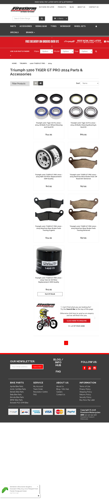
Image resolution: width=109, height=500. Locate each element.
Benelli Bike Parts (17, 392)
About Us (81, 7)
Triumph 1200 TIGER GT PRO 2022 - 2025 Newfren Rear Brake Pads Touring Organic (48, 228)
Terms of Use (85, 386)
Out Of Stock (50, 294)
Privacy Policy (85, 389)
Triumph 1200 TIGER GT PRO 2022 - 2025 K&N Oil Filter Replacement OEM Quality (48, 177)
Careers (59, 392)
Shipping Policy (86, 392)
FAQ (35, 395)
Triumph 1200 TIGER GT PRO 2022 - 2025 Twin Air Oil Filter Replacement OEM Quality (48, 280)
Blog (72, 7)
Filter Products (18, 84)
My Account (38, 386)
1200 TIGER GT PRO (37, 63)
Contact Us (94, 7)
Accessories (26, 26)
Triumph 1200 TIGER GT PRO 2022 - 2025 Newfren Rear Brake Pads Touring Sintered (83, 228)
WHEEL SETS (80, 26)
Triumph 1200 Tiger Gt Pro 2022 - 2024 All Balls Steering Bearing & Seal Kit (83, 125)
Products (62, 7)
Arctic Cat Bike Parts (18, 389)
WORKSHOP (65, 26)
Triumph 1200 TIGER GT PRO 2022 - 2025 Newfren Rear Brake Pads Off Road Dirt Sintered (83, 177)
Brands (30, 32)
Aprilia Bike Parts (16, 386)
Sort (77, 83)
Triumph (23, 63)
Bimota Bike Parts (17, 397)
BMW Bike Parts (16, 400)
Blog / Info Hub (62, 389)
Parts (13, 26)
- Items (58, 18)
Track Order (38, 389)
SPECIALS (14, 32)
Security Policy (85, 397)
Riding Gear (41, 26)
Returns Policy (85, 395)
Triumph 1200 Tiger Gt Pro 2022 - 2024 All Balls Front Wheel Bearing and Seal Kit (48, 125)
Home (14, 63)
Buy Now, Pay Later (46, 7)
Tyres (53, 26)
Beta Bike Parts (16, 395)
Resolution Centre (40, 392)
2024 (50, 63)
